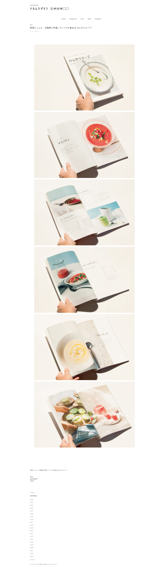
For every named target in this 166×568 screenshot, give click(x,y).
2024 (31, 502)
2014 (31, 531)
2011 (31, 539)
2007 (31, 550)
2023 (31, 505)
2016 (31, 525)
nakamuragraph (43, 564)
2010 (31, 542)
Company (98, 19)
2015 (31, 528)
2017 (31, 522)
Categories (73, 19)
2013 (31, 533)
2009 (31, 545)
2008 (31, 548)
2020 (31, 514)
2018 (31, 519)
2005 (31, 556)
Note (82, 19)
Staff (89, 19)
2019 (31, 516)
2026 (31, 499)
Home (64, 19)
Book (31, 24)
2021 (31, 511)
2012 (31, 536)
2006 (31, 553)
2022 (31, 508)
